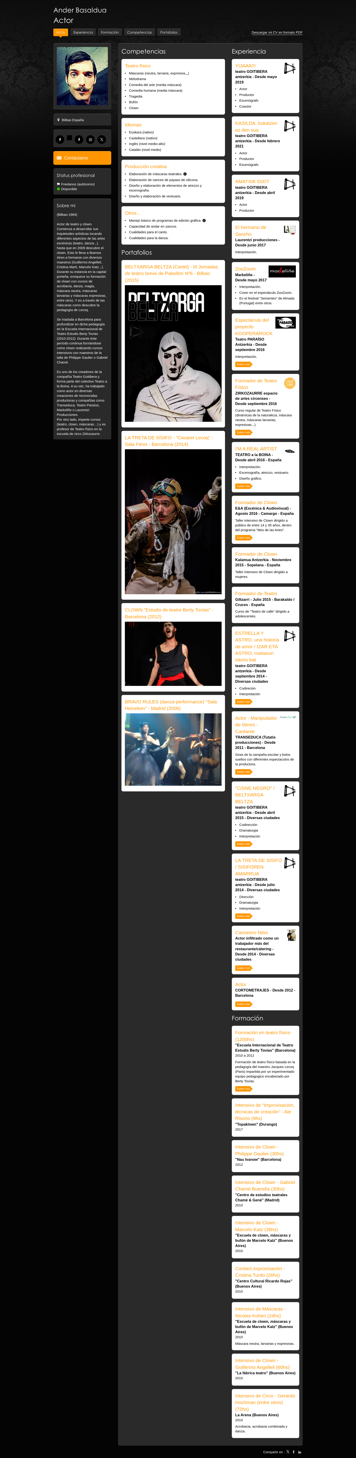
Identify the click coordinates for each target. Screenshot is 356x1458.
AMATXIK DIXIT (252, 182)
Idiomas (133, 125)
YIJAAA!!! (245, 66)
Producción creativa (146, 167)
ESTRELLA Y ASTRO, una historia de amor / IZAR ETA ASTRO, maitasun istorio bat (257, 647)
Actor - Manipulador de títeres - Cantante (256, 725)
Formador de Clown (256, 503)
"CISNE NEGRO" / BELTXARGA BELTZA (255, 795)
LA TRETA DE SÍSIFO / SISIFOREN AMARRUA (258, 867)
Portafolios (136, 253)
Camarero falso (251, 933)
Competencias (143, 52)
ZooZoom (245, 269)
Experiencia (249, 52)
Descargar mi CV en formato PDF (277, 32)
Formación (247, 1018)
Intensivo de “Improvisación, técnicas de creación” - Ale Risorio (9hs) (264, 1112)
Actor (240, 985)
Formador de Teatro (256, 594)
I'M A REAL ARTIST (256, 449)
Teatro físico (138, 66)
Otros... (133, 213)
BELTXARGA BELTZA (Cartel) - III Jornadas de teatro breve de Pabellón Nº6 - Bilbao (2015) (171, 274)
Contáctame (75, 158)
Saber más (243, 365)
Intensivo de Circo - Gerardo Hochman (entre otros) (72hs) (265, 1403)
